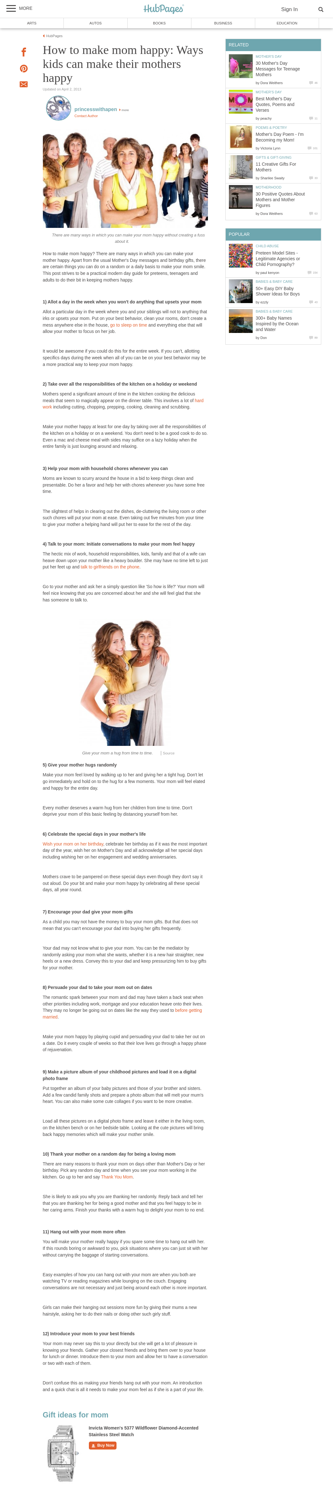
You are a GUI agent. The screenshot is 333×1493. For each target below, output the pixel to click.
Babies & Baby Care (274, 281)
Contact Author (86, 116)
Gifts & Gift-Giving (274, 157)
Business (223, 23)
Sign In (289, 9)
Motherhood (269, 187)
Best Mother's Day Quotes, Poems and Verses (275, 104)
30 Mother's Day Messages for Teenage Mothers (278, 69)
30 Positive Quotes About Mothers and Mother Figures (280, 200)
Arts (32, 23)
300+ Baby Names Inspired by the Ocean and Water (277, 324)
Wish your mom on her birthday (73, 844)
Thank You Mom (117, 1177)
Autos (96, 23)
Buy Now (103, 1445)
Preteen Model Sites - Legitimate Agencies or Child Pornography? (278, 259)
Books (159, 23)
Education (286, 23)
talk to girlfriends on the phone (110, 567)
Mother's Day (269, 56)
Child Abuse (267, 246)
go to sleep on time (128, 325)
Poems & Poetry (271, 127)
